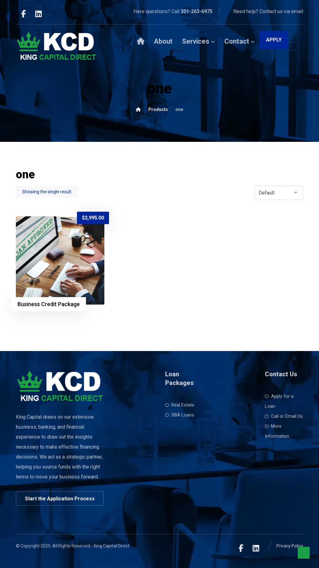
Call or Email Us (284, 416)
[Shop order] (279, 193)
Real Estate (179, 405)
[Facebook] (23, 13)
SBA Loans (179, 415)
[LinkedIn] (38, 13)
